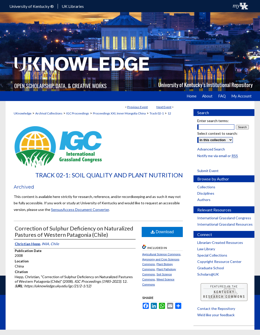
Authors (203, 199)
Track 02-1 (157, 113)
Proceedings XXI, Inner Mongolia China (119, 113)
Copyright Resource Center (219, 261)
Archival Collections (48, 113)
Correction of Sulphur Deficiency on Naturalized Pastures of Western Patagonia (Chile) (74, 231)
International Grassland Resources (225, 224)
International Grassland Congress (224, 218)
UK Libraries (73, 6)
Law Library (206, 249)
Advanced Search (211, 149)
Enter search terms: (213, 121)
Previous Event (137, 107)
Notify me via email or (217, 156)
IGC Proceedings (77, 113)
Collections (206, 187)
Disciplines (205, 193)
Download (162, 232)
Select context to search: (217, 133)
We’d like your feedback (216, 315)
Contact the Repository (216, 308)
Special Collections (212, 255)
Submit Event (208, 171)
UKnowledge (22, 113)
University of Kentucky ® (31, 6)
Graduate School (210, 268)
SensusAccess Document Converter (80, 209)
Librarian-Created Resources (220, 242)
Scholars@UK (208, 274)
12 (169, 113)
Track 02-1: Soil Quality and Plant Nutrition (109, 175)
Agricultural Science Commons (161, 254)
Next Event (163, 107)
